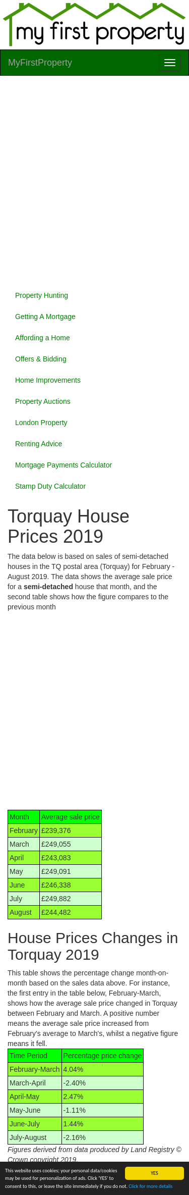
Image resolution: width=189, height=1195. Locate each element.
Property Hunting (41, 295)
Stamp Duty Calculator (50, 486)
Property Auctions (43, 401)
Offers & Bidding (41, 359)
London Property (41, 423)
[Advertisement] (94, 180)
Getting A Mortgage (45, 317)
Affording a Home (42, 338)
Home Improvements (48, 380)
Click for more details (150, 1186)
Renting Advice (38, 444)
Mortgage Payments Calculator (63, 465)
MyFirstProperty (40, 63)
